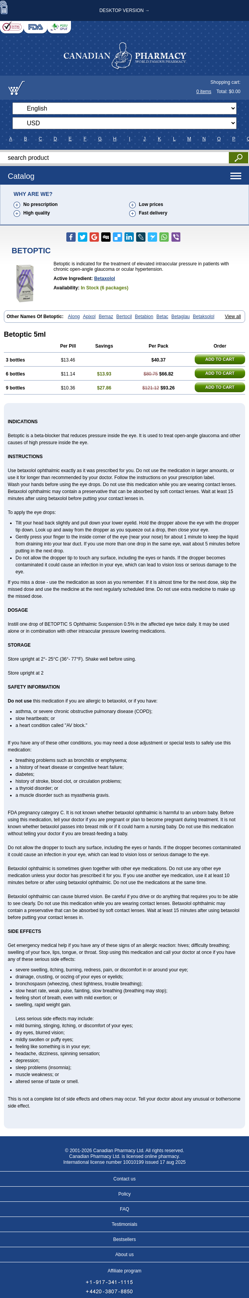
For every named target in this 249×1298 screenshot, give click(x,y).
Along (74, 316)
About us (124, 1254)
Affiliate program (124, 1271)
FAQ (124, 1209)
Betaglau (180, 316)
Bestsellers (124, 1239)
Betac (162, 316)
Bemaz (106, 316)
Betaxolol (104, 278)
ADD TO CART (220, 359)
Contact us (124, 1179)
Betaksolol (203, 316)
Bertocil (124, 316)
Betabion (144, 316)
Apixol (89, 316)
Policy (124, 1194)
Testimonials (124, 1224)
